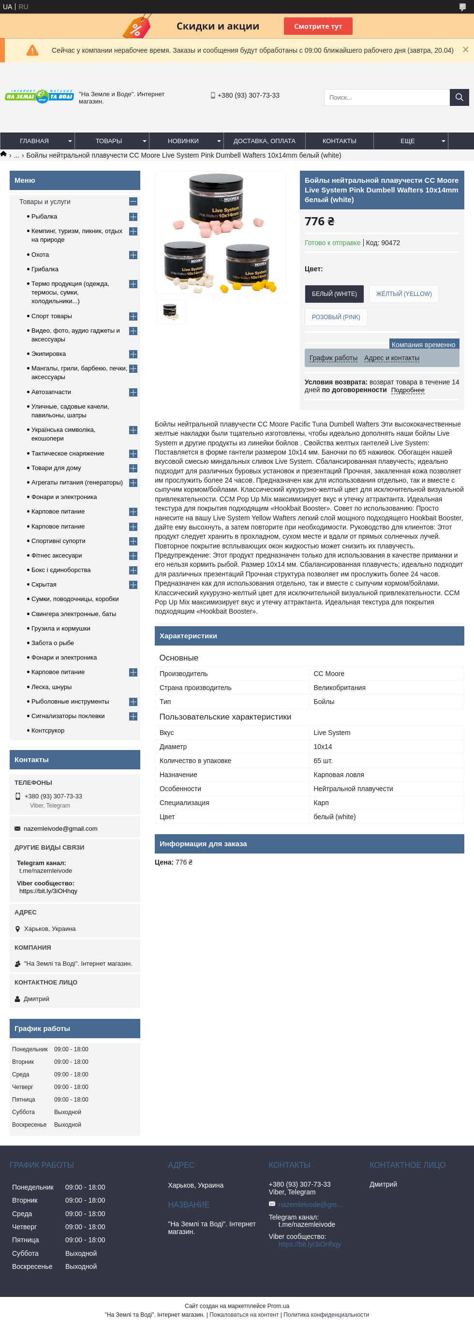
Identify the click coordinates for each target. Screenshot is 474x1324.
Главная (34, 141)
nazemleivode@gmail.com (61, 828)
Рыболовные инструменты (70, 701)
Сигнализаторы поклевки (68, 716)
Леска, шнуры (51, 687)
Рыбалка (44, 216)
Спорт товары (51, 316)
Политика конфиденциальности (326, 1314)
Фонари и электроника (64, 496)
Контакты (339, 141)
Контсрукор (47, 730)
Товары (109, 141)
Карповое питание (58, 511)
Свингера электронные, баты (73, 614)
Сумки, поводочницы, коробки (75, 599)
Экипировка (48, 353)
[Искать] (459, 97)
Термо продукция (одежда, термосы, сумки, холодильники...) (70, 292)
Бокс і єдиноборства (60, 570)
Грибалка (45, 269)
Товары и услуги (45, 202)
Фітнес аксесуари (56, 555)
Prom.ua (278, 1306)
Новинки (183, 141)
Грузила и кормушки (60, 628)
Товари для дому (56, 467)
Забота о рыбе (52, 643)
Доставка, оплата (265, 141)
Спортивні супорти (58, 540)
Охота (40, 254)
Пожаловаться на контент (244, 1314)
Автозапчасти (51, 392)
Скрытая (44, 584)
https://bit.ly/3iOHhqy (48, 891)
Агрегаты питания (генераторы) (77, 482)
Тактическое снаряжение (67, 453)
